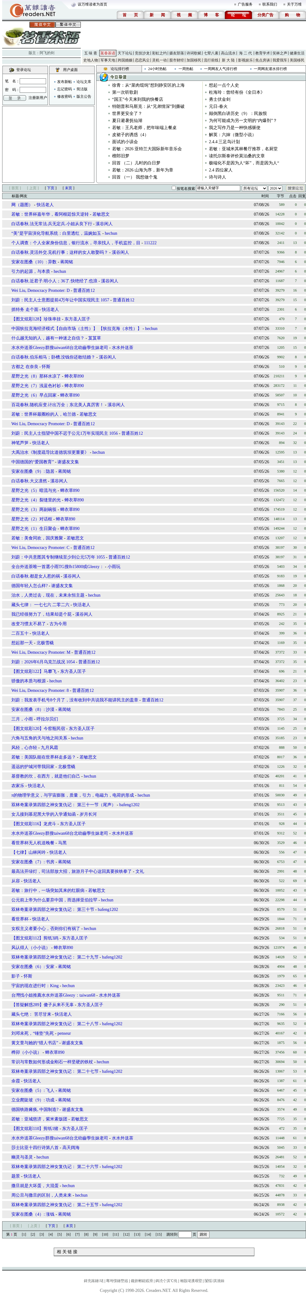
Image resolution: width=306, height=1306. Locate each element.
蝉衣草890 (74, 376)
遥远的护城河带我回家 (32, 766)
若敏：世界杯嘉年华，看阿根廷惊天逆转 (50, 214)
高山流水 (228, 53)
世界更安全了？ (127, 113)
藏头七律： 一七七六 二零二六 (40, 604)
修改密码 (64, 96)
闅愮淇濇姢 (214, 1281)
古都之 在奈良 (24, 366)
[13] (137, 1234)
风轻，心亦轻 (24, 747)
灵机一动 (159, 60)
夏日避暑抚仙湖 (127, 120)
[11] (116, 1234)
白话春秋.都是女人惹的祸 (35, 576)
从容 (15, 881)
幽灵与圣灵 (22, 1157)
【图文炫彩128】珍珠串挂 (36, 319)
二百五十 (20, 633)
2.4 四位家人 (221, 170)
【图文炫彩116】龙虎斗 (33, 824)
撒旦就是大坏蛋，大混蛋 (35, 1185)
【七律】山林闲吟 (28, 852)
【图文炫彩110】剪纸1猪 (34, 1128)
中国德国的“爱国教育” (32, 462)
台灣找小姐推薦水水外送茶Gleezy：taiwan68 (53, 995)
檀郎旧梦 (120, 156)
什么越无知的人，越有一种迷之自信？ (47, 338)
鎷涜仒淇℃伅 (166, 1281)
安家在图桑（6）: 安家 (32, 966)
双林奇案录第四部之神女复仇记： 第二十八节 (55, 1024)
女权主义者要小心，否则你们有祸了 (45, 928)
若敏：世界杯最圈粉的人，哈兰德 (43, 414)
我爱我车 (280, 60)
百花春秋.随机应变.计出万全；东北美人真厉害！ (57, 404)
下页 (50, 188)
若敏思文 (101, 214)
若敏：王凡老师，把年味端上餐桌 (144, 127)
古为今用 (58, 624)
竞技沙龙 (142, 53)
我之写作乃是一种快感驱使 (235, 127)
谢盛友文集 (68, 462)
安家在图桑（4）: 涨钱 (32, 1214)
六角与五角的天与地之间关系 (39, 738)
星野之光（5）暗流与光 (34, 490)
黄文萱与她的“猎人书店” (34, 1043)
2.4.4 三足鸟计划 (224, 141)
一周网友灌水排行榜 (270, 69)
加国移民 (193, 60)
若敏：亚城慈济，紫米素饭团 (39, 1119)
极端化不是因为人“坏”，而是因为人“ (244, 163)
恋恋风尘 (142, 60)
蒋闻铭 (66, 262)
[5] (59, 1234)
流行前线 (211, 60)
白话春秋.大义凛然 (29, 481)
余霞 (15, 1081)
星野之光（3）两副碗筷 (34, 509)
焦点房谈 (262, 60)
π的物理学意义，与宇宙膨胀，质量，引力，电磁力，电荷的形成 (72, 795)
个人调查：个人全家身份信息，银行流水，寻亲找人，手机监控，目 (75, 243)
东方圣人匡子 (77, 319)
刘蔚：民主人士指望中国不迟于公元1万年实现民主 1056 (64, 433)
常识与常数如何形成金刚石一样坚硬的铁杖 (52, 1062)
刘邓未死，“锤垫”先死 (32, 1033)
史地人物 (90, 60)
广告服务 (245, 4)
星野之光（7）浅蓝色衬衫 (36, 385)
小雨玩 (114, 566)
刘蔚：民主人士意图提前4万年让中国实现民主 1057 (60, 300)
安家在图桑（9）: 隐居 (32, 471)
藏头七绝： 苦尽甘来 (31, 1014)
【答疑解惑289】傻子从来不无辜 (42, 1004)
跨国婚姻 (125, 60)
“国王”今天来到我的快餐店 (137, 99)
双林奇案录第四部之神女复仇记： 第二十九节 (55, 957)
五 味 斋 (90, 53)
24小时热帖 (157, 69)
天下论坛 (125, 53)
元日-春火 (218, 106)
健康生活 (297, 53)
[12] (127, 1234)
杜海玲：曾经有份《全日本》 (237, 92)
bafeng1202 (129, 804)
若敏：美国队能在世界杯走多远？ (43, 757)
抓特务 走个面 (24, 309)
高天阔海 (71, 1147)
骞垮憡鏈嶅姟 (117, 1281)
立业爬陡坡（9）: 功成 (32, 1100)
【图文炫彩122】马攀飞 (34, 671)
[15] (159, 1234)
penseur (64, 1033)
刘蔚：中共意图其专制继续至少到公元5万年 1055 (58, 557)
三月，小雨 (22, 719)
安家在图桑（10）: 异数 (34, 262)
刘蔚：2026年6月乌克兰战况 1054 (43, 662)
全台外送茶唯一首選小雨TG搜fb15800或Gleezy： (57, 566)
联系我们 (269, 4)
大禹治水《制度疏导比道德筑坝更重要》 (50, 452)
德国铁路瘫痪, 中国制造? (34, 1109)
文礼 (139, 871)
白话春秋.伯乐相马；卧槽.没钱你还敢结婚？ (53, 357)
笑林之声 (280, 53)
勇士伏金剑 (219, 99)
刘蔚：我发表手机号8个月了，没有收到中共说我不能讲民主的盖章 (74, 700)
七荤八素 (211, 53)
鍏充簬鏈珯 (94, 1281)
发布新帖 (64, 82)
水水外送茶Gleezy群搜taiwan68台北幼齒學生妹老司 (59, 347)
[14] (148, 1234)
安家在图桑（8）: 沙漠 (32, 709)
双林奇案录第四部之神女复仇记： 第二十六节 (55, 1166)
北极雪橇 (45, 643)
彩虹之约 (159, 53)
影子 (15, 976)
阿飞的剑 (47, 53)
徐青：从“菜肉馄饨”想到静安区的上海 (148, 85)
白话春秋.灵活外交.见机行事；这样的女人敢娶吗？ (59, 252)
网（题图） (22, 204)
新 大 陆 (228, 60)
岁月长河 (88, 814)
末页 (68, 188)
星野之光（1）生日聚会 (34, 528)
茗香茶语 (107, 53)
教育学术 (262, 53)
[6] (68, 1234)
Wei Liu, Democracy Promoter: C (40, 547)
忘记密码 (64, 89)
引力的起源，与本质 (30, 271)
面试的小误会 (125, 141)
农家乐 (17, 785)
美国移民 (297, 60)
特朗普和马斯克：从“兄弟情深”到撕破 (148, 106)
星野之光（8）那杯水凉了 (36, 376)
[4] (51, 1234)
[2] (33, 1234)
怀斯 (46, 366)
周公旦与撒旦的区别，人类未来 (41, 1195)
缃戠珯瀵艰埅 (191, 1281)
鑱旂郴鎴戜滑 (142, 1281)
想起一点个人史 (224, 85)
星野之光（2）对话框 (31, 519)
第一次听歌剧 (125, 92)
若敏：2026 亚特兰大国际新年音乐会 (147, 149)
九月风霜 (49, 747)
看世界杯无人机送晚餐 (32, 843)
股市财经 (176, 60)
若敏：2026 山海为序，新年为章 (143, 170)
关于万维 (294, 4)
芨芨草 (94, 338)
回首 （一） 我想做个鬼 (134, 177)
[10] (105, 1234)
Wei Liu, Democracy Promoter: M (40, 652)
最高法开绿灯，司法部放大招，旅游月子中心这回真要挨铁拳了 (71, 871)
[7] (77, 1234)
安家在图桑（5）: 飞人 (32, 1090)
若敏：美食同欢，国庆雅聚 (37, 538)
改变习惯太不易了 (28, 624)
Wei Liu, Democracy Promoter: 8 (40, 690)
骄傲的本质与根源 (28, 681)
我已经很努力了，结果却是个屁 (41, 614)
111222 (150, 243)
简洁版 (82, 89)
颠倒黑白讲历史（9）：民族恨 (238, 113)
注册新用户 (38, 98)
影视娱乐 (245, 60)
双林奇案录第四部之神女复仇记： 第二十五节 (55, 1204)
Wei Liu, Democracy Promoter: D (40, 290)
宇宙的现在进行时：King (35, 985)
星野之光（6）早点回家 (34, 395)
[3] (42, 1234)
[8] (86, 1234)
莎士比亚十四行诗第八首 (35, 1147)
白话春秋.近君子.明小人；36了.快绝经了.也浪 (54, 281)
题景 (15, 1176)
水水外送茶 (122, 347)
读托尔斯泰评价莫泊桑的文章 (237, 156)
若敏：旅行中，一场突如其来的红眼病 (47, 890)
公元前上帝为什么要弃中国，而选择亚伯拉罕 (54, 900)
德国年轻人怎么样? (29, 585)
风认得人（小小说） (30, 947)
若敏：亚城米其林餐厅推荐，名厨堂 (243, 149)
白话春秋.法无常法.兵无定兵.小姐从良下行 (51, 224)
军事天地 (107, 60)
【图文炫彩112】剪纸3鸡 (34, 938)
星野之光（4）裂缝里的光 (36, 500)
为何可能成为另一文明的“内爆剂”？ (243, 120)
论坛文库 (83, 82)
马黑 (62, 843)
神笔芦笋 (20, 443)
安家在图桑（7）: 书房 (32, 862)
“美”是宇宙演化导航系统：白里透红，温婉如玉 (56, 233)
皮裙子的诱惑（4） (130, 134)
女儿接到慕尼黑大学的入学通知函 (43, 814)
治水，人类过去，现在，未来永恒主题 (47, 595)
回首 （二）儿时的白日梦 (136, 163)
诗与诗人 (217, 177)
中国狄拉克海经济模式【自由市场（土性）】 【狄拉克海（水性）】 (76, 328)
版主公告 (83, 96)
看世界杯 (20, 919)
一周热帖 (185, 69)
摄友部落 (176, 53)
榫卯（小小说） (26, 1052)
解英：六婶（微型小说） (232, 134)
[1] (24, 1234)
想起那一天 (22, 643)
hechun (111, 233)
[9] (95, 1234)
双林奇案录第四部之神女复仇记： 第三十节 (52, 909)
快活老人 (45, 204)
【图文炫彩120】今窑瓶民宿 (38, 728)
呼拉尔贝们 (47, 719)
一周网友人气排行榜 (220, 69)
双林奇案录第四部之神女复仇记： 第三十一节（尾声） (63, 804)
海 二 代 (245, 53)
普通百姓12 (84, 290)
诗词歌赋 (193, 53)
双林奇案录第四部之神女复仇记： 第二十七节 (55, 1071)
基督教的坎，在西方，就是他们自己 (45, 776)
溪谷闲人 (104, 224)
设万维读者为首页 (92, 4)
